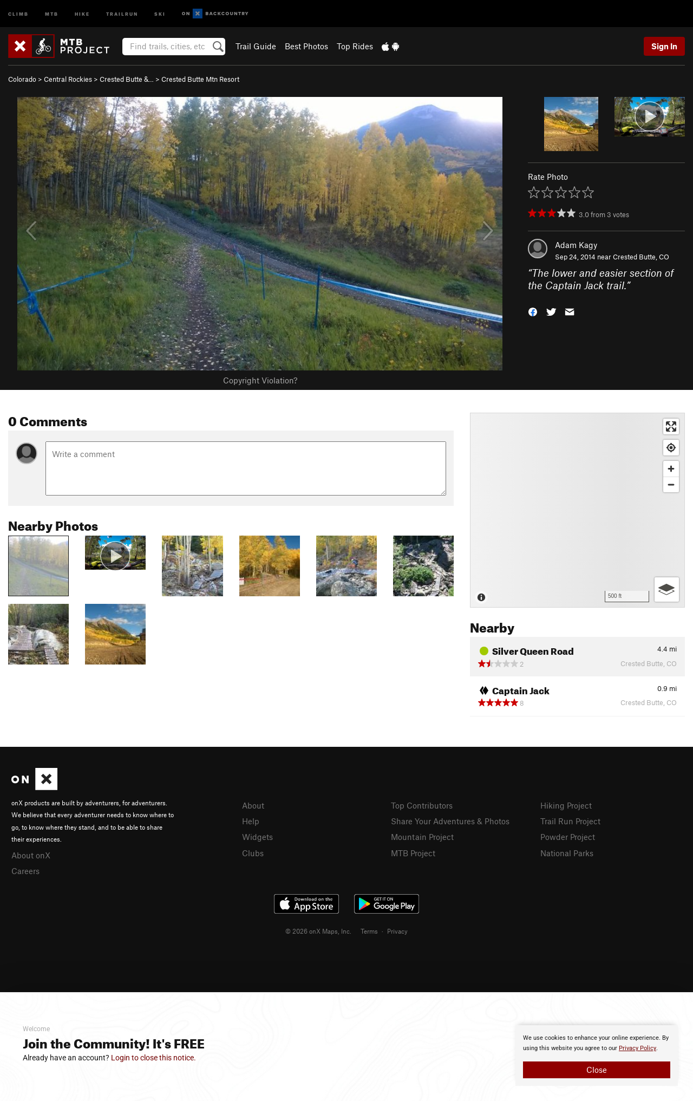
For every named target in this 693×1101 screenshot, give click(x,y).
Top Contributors (422, 805)
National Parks (566, 853)
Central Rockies (68, 79)
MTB (51, 13)
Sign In (664, 46)
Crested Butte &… (127, 79)
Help (250, 821)
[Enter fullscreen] (671, 426)
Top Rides (355, 46)
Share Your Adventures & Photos (450, 821)
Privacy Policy (637, 1048)
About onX (30, 855)
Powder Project (567, 837)
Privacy (397, 931)
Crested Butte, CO (641, 256)
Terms (369, 931)
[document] (596, 1055)
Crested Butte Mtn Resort (200, 79)
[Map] (577, 510)
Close (596, 1069)
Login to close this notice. (153, 1057)
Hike (82, 13)
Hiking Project (566, 805)
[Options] (667, 589)
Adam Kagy (576, 245)
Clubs (253, 853)
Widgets (257, 837)
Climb (18, 13)
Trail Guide (256, 46)
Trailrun (122, 13)
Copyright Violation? (260, 380)
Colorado (22, 79)
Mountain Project (422, 837)
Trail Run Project (570, 821)
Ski (160, 13)
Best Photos (306, 46)
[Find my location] (671, 447)
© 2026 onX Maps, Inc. (318, 931)
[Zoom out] (671, 484)
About (253, 805)
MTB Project (413, 853)
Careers (25, 871)
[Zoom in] (671, 469)
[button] (533, 310)
